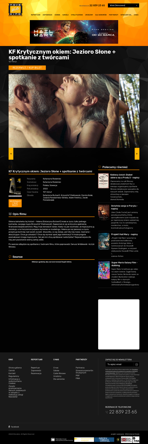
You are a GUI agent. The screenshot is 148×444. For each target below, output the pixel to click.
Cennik (57, 15)
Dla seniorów (101, 15)
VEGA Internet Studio (132, 434)
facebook (14, 427)
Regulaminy (14, 376)
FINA (78, 378)
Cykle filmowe (77, 15)
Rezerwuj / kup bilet (27, 67)
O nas (136, 15)
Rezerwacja (36, 373)
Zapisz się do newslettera (118, 360)
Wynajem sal (126, 15)
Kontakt (12, 373)
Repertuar (35, 15)
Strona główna (15, 368)
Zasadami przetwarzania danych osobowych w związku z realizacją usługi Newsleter (121, 371)
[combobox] (123, 5)
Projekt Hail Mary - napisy (124, 234)
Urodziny (89, 15)
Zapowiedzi (47, 15)
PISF (78, 376)
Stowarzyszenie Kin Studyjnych (84, 372)
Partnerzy (113, 15)
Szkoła (65, 15)
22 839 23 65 (97, 5)
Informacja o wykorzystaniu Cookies (15, 381)
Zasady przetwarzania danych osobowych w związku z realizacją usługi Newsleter (17, 391)
